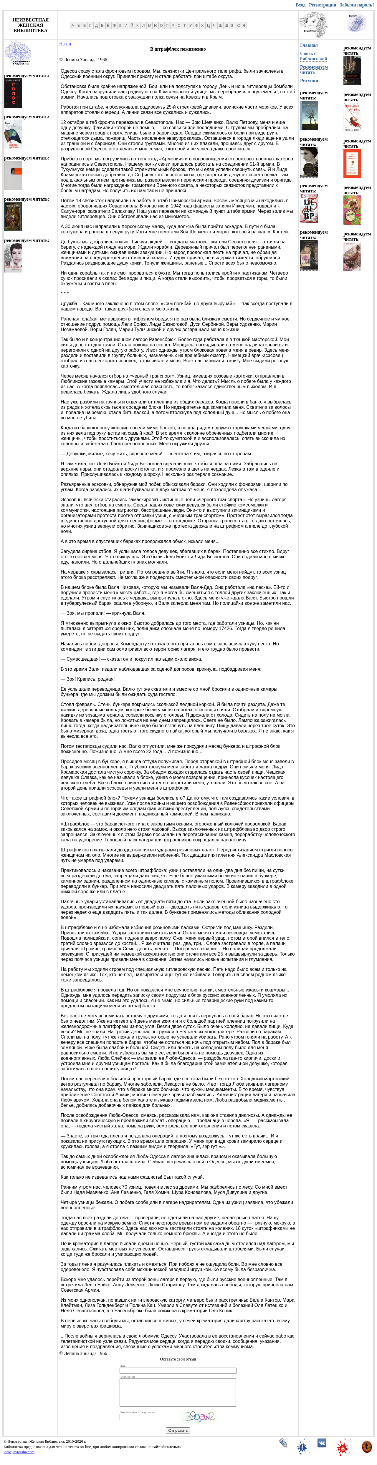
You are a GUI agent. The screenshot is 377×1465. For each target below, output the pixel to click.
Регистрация (322, 4)
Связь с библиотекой (313, 56)
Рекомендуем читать (314, 69)
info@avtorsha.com (19, 1457)
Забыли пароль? (357, 4)
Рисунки (309, 80)
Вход (300, 4)
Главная (309, 45)
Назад (65, 43)
